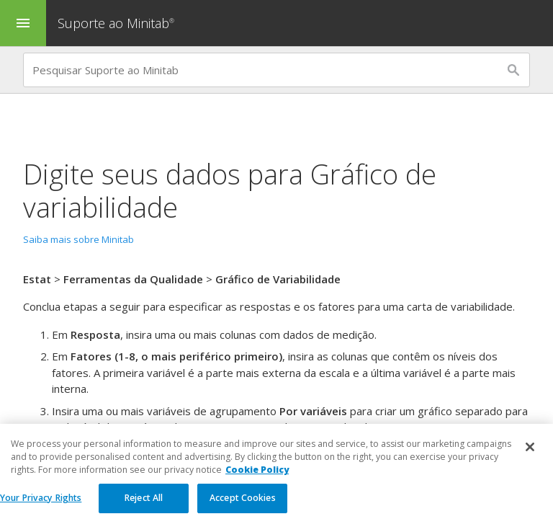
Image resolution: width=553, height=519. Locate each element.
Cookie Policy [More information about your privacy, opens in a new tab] (257, 477)
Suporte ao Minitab (118, 23)
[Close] (530, 455)
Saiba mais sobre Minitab (78, 239)
